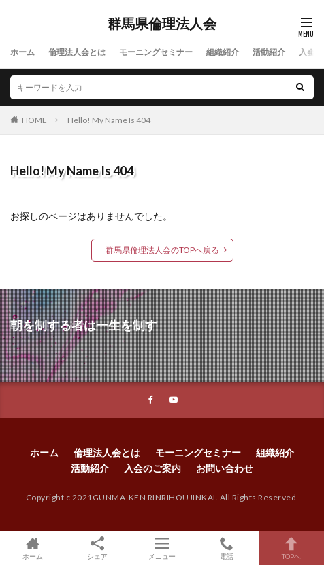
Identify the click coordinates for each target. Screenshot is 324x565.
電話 (227, 548)
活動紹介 (269, 52)
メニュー (161, 548)
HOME (34, 120)
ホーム (22, 52)
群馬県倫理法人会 (162, 24)
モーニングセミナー (156, 52)
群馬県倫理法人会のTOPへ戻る (162, 250)
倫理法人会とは (77, 52)
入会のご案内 (152, 468)
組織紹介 (222, 52)
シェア (97, 548)
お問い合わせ (224, 468)
